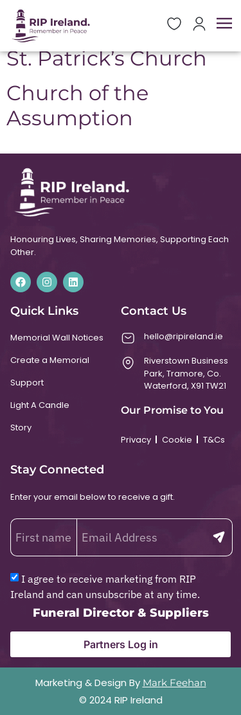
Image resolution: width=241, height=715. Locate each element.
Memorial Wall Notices (56, 337)
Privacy (136, 440)
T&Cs (214, 440)
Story (20, 427)
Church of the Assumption (77, 105)
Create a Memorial (49, 360)
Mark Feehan (174, 682)
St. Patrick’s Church (106, 58)
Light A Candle (39, 405)
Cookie (177, 440)
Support (27, 382)
